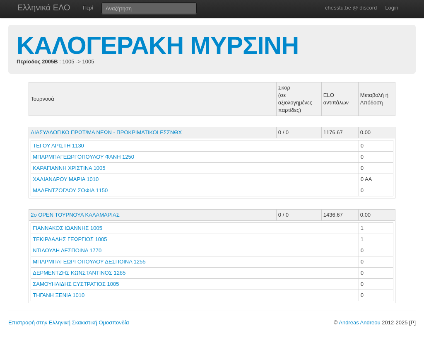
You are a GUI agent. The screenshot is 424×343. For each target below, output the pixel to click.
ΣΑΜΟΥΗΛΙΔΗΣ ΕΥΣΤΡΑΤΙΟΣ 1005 (76, 284)
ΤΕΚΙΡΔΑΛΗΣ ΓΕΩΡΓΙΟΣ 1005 (70, 239)
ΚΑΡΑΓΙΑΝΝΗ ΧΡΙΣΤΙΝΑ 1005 (69, 168)
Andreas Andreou (359, 322)
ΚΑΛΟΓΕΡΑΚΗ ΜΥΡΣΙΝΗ (158, 45)
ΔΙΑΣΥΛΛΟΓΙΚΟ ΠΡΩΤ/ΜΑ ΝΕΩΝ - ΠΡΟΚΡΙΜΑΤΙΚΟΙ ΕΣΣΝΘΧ (106, 132)
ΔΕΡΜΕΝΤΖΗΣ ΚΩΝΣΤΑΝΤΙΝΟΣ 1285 (79, 273)
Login (391, 8)
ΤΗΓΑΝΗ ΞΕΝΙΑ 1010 (58, 295)
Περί (88, 8)
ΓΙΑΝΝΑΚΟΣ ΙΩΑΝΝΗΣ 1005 (67, 228)
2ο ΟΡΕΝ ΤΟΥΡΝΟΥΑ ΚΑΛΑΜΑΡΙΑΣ (75, 215)
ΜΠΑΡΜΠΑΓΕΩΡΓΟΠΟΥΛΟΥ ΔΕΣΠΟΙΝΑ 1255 (89, 261)
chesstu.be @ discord (351, 8)
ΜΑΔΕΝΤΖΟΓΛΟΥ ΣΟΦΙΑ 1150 (70, 190)
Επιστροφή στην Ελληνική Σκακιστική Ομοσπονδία (68, 322)
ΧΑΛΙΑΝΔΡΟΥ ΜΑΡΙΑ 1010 (66, 179)
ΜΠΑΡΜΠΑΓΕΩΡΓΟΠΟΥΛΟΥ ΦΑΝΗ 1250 (83, 157)
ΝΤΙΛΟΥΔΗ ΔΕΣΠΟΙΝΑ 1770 (67, 250)
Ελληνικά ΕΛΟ (43, 7)
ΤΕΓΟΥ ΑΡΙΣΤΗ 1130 (58, 146)
